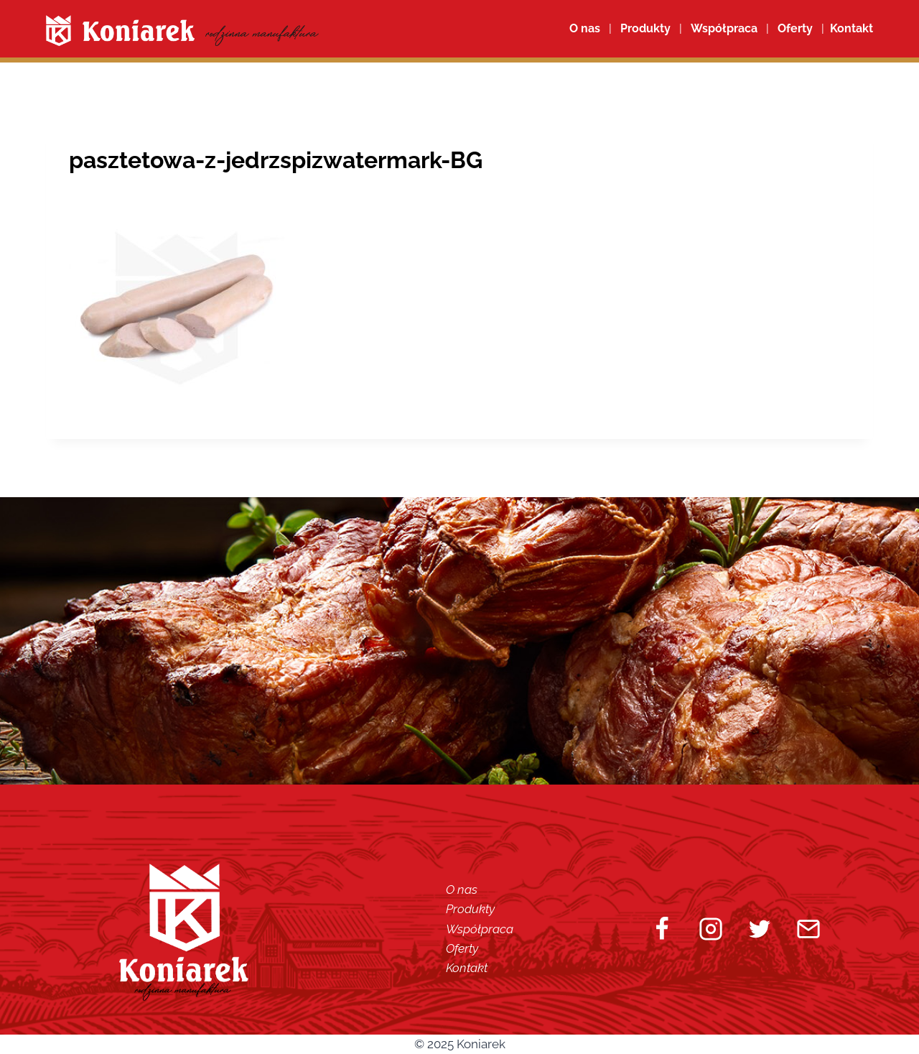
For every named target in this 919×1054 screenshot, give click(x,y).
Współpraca (724, 28)
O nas (584, 28)
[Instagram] (710, 929)
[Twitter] (759, 929)
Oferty (462, 948)
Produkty (470, 909)
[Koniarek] (182, 30)
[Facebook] (662, 929)
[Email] (808, 929)
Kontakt (467, 968)
